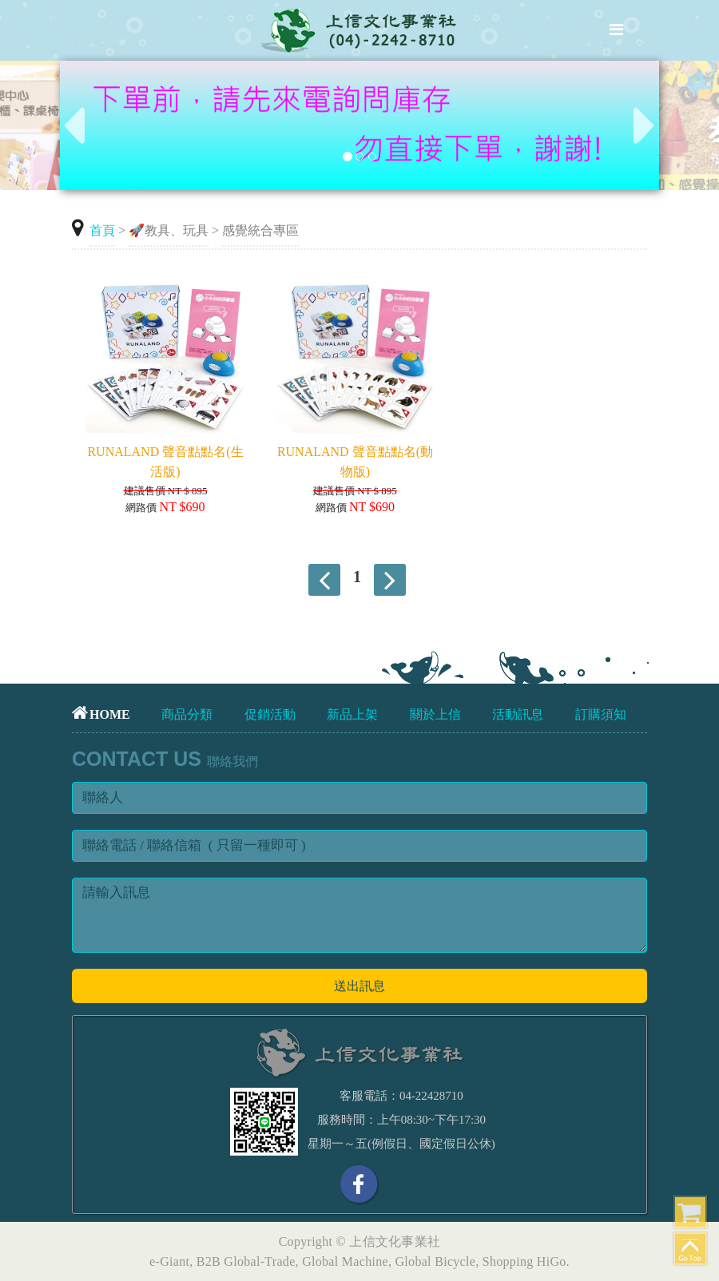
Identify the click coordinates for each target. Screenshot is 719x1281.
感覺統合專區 (260, 230)
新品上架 (352, 714)
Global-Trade (259, 1261)
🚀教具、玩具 (169, 230)
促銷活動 (270, 714)
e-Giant (169, 1261)
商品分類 (187, 714)
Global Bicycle (435, 1261)
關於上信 (435, 714)
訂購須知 (600, 714)
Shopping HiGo (524, 1261)
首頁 (102, 230)
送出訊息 (359, 986)
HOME (101, 714)
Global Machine (345, 1261)
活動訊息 (517, 714)
